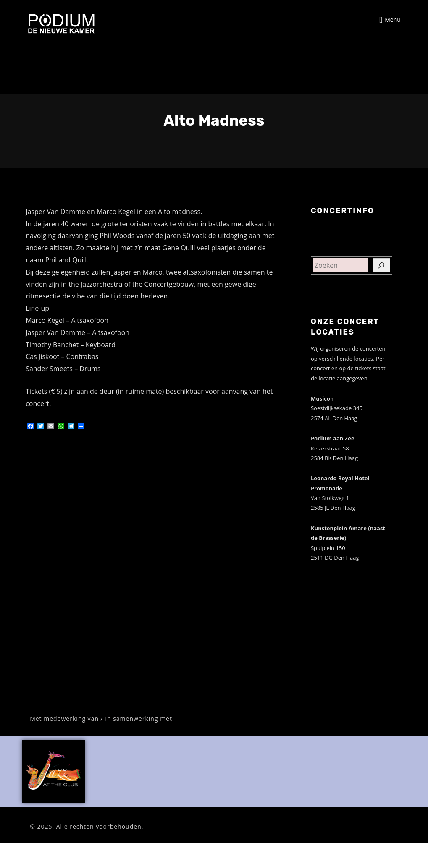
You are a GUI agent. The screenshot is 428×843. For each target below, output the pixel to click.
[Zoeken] (381, 265)
